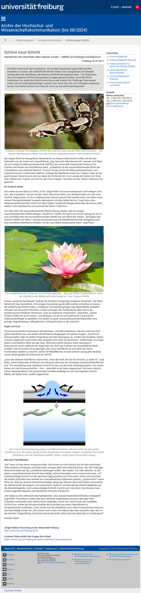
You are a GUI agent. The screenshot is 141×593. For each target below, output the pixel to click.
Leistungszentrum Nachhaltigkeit (118, 71)
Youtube (10, 569)
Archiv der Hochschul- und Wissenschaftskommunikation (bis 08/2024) (44, 28)
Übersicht (10, 548)
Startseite (5, 40)
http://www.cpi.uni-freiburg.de (19, 530)
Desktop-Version (13, 590)
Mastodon (10, 584)
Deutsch (126, 7)
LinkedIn (10, 579)
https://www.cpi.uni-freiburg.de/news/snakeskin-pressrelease (36, 539)
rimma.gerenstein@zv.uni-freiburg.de (117, 104)
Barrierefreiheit (24, 548)
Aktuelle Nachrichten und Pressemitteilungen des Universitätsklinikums (83, 562)
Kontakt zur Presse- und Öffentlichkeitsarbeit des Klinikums (87, 555)
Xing (8, 574)
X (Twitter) (11, 560)
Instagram (10, 564)
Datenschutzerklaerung (71, 548)
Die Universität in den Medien (119, 560)
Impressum (51, 548)
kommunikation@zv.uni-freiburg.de (53, 562)
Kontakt (39, 548)
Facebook (10, 555)
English (115, 7)
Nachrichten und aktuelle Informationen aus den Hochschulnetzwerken (123, 555)
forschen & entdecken (49, 40)
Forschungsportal (118, 56)
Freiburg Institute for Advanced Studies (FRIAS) (122, 65)
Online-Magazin (25, 40)
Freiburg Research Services (123, 60)
